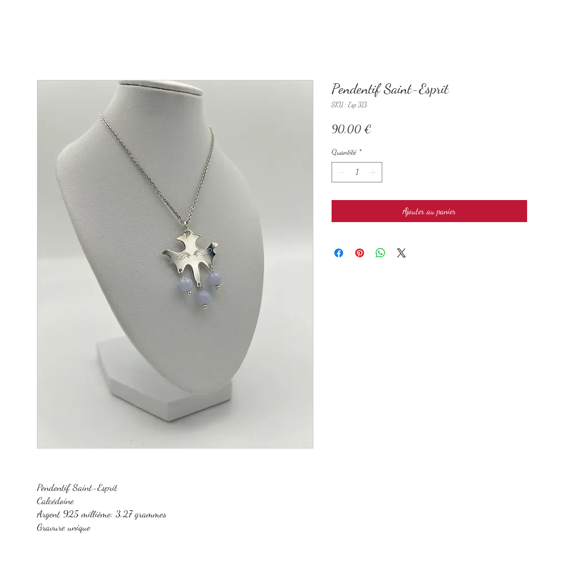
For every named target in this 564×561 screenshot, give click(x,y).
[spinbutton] (357, 172)
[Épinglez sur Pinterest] (359, 253)
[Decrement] (340, 172)
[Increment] (374, 172)
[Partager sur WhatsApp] (380, 253)
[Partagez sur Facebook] (338, 253)
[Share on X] (401, 253)
